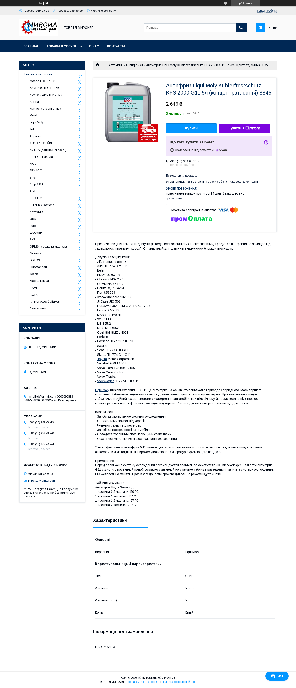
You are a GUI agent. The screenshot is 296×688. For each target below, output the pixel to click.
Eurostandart (38, 267)
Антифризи (134, 65)
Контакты (116, 46)
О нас (94, 46)
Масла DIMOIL (40, 280)
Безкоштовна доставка (181, 175)
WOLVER (36, 232)
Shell (33, 177)
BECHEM (36, 198)
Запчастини (38, 308)
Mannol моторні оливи (45, 108)
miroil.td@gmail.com (42, 480)
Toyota (102, 359)
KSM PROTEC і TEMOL (46, 88)
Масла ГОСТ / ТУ (42, 81)
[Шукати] (241, 27)
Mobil (33, 115)
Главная (30, 46)
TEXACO (36, 170)
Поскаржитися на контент (143, 681)
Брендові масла (41, 156)
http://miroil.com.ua (40, 474)
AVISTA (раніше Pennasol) (48, 150)
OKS (33, 219)
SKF (32, 239)
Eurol (33, 225)
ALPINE (35, 101)
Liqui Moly (102, 390)
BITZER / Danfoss (42, 205)
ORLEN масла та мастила (48, 246)
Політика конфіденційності (179, 681)
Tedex (34, 274)
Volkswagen (105, 381)
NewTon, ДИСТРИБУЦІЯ (46, 94)
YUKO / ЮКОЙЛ (41, 143)
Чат (277, 676)
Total (33, 129)
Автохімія (115, 65)
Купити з (244, 128)
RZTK (33, 294)
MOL (33, 163)
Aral (32, 191)
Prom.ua (169, 677)
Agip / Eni (36, 184)
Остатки (35, 253)
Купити (191, 128)
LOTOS (35, 260)
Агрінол (35, 136)
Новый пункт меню (38, 74)
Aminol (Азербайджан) (46, 301)
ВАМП (34, 288)
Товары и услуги (61, 46)
